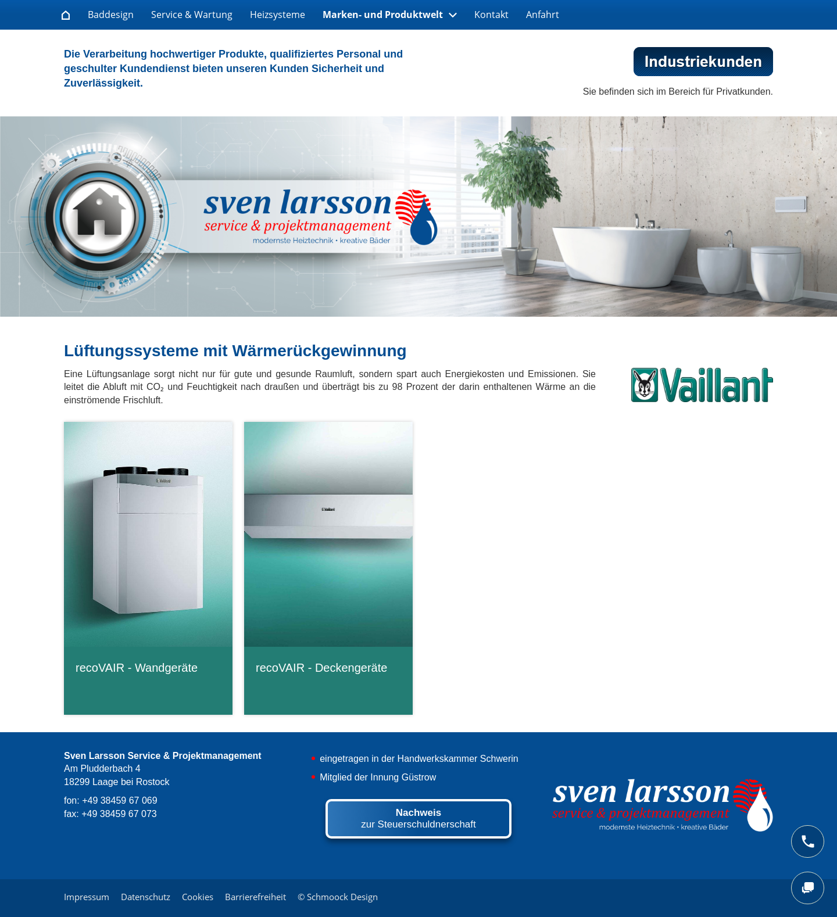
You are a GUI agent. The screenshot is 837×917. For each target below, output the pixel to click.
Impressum (86, 896)
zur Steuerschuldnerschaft (418, 818)
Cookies (197, 896)
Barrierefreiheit (255, 896)
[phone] (807, 841)
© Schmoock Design (338, 896)
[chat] (807, 888)
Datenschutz (145, 896)
